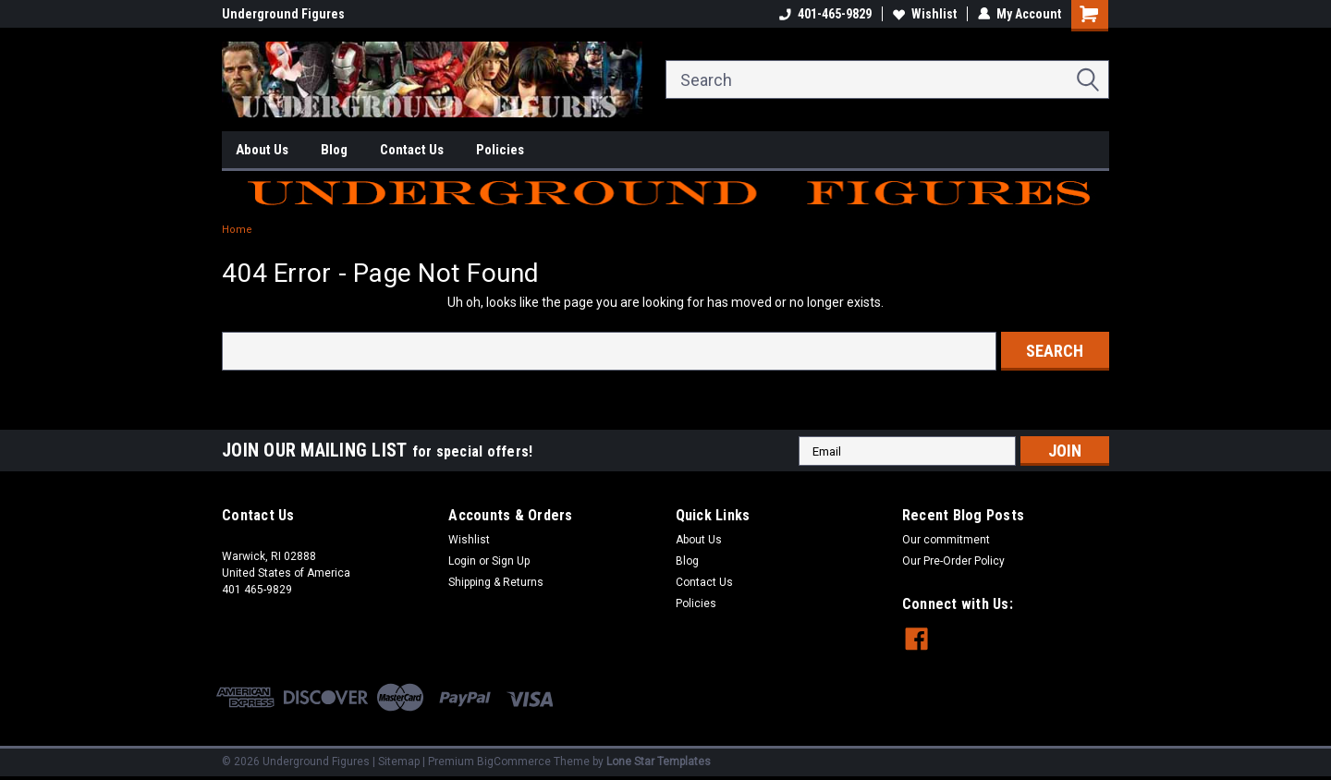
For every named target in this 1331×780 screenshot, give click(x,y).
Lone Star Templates (658, 761)
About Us (262, 149)
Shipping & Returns (495, 582)
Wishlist (925, 13)
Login (462, 561)
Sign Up (511, 561)
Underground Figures (283, 13)
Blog (334, 149)
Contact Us (412, 149)
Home (237, 230)
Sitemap (399, 761)
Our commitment (946, 539)
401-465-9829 (825, 13)
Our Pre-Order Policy (953, 561)
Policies (500, 149)
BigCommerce (514, 761)
